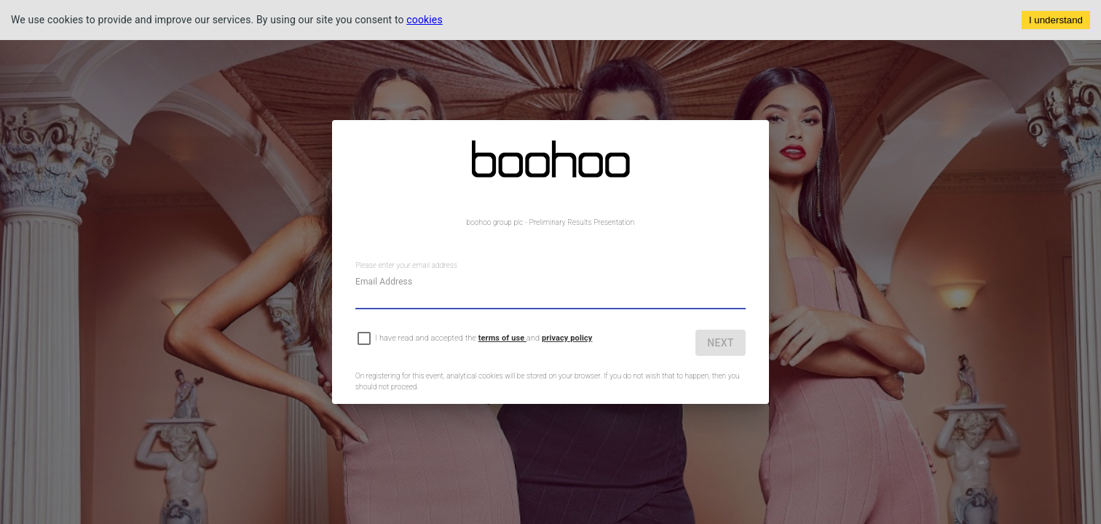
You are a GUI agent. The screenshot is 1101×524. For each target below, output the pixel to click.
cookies (424, 19)
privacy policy (567, 338)
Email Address (383, 281)
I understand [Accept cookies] (1056, 20)
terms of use (502, 338)
